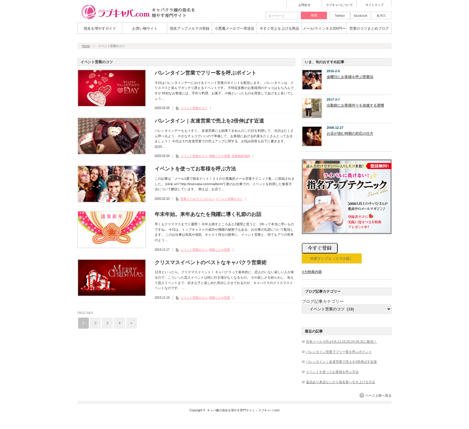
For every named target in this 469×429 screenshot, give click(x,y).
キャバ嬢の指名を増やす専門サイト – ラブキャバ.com (243, 410)
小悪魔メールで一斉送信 (234, 28)
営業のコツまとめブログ (369, 28)
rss (381, 15)
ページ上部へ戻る (378, 395)
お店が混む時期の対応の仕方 (350, 134)
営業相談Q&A (241, 156)
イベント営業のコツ (193, 108)
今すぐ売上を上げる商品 (279, 28)
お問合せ (304, 5)
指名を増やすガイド (100, 28)
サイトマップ (374, 5)
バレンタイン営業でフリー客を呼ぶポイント (205, 73)
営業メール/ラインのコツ (197, 198)
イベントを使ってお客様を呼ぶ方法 (195, 169)
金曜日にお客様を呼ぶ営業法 (350, 77)
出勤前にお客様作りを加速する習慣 (355, 105)
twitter (339, 15)
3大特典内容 (312, 272)
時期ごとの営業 (219, 156)
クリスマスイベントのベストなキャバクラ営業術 (211, 262)
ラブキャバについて (339, 5)
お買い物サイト (144, 28)
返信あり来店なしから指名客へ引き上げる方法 (340, 382)
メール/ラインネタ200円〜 (324, 28)
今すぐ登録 (320, 247)
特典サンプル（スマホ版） (331, 258)
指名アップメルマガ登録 (189, 28)
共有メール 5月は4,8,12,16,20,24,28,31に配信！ (341, 341)
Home (86, 46)
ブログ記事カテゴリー (323, 301)
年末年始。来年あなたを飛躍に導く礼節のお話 (208, 214)
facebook (360, 15)
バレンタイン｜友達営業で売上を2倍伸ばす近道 (209, 121)
